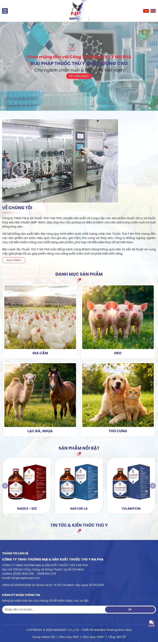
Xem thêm (14, 260)
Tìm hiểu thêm (79, 76)
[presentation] (5, 486)
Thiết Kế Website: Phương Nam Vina (107, 630)
